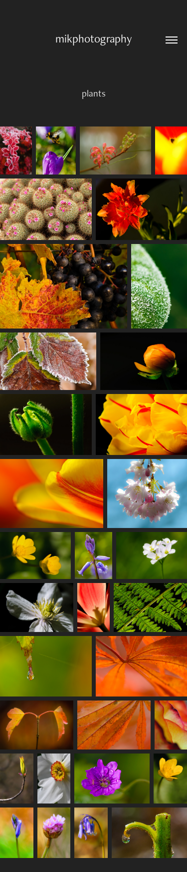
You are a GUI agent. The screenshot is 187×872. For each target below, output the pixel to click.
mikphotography (93, 38)
